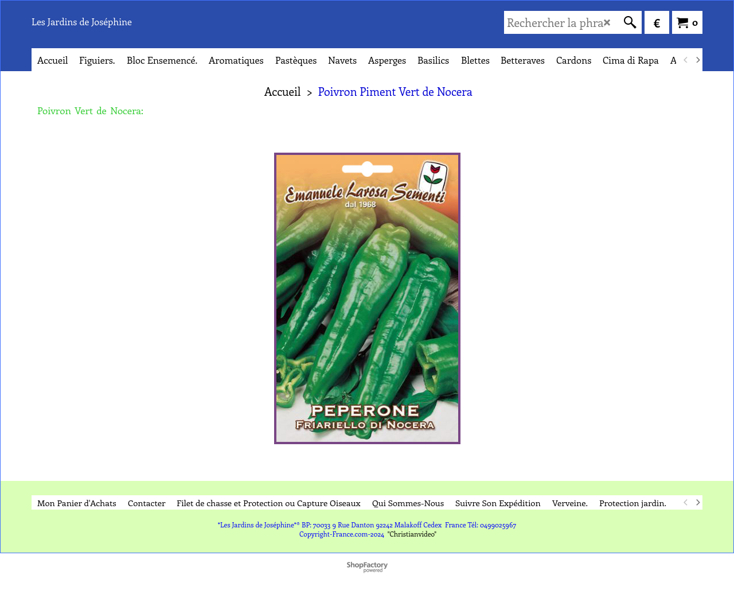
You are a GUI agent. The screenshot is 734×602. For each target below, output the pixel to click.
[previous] (686, 60)
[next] (697, 60)
